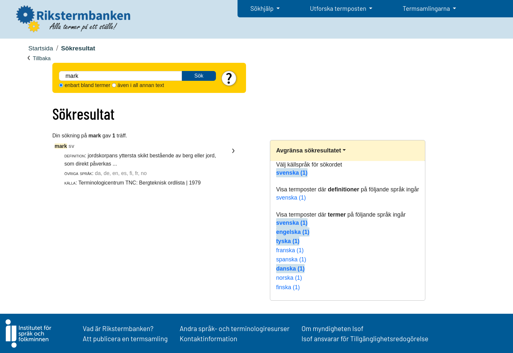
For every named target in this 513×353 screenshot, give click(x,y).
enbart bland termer (87, 85)
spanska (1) (291, 259)
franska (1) (290, 250)
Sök (198, 76)
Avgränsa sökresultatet (308, 150)
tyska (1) (287, 241)
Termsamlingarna (427, 8)
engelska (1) (293, 232)
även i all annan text (140, 85)
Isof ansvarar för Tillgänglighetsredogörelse (364, 338)
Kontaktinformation (208, 338)
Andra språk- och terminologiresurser (235, 328)
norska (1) (289, 277)
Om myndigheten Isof (332, 328)
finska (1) (288, 287)
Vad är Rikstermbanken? (118, 328)
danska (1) (290, 268)
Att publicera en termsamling (125, 338)
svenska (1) (292, 172)
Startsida (40, 48)
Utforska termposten (338, 8)
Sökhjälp (262, 8)
